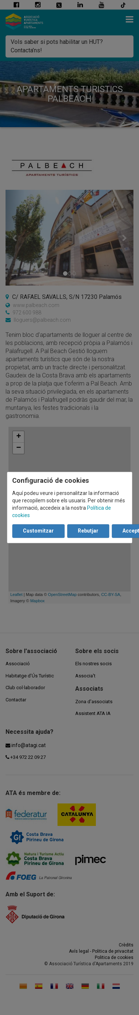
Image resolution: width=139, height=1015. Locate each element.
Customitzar (38, 531)
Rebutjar (88, 531)
